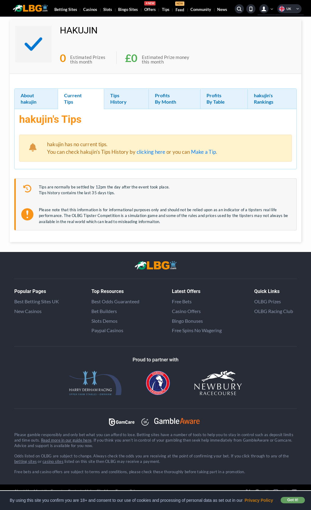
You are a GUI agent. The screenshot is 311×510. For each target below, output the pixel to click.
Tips (165, 9)
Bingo (128, 9)
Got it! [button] (292, 500)
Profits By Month (165, 98)
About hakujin (28, 98)
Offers (150, 7)
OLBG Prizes (267, 301)
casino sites (53, 461)
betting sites (25, 461)
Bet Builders (104, 311)
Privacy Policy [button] (258, 500)
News (222, 9)
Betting (65, 9)
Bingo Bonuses (187, 321)
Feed (179, 7)
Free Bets (182, 301)
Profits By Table (216, 98)
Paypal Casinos (107, 330)
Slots (107, 9)
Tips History (118, 98)
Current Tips (73, 98)
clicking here (151, 152)
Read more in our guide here (66, 440)
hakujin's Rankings (263, 98)
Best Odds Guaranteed (115, 301)
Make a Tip (203, 152)
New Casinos (28, 311)
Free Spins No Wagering (197, 330)
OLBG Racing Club (273, 311)
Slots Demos (104, 321)
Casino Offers (186, 311)
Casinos (90, 9)
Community (200, 9)
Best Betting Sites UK (36, 301)
